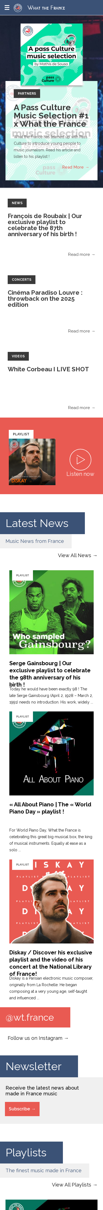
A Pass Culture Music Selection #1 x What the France (51, 116)
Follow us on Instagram (35, 1038)
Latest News (36, 523)
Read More (73, 167)
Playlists (25, 1152)
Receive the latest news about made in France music (42, 1090)
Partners (27, 93)
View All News (74, 555)
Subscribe (19, 1108)
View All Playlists (71, 1185)
